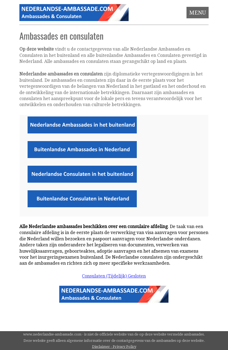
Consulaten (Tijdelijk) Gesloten (114, 276)
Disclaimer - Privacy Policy (114, 347)
